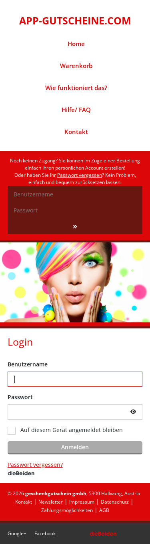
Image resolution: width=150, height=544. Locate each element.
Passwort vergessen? (35, 464)
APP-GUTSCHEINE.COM (75, 20)
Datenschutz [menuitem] (115, 501)
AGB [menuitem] (104, 510)
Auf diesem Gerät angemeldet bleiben (71, 430)
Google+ (17, 533)
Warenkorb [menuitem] (76, 66)
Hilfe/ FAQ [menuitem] (76, 110)
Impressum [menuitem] (81, 501)
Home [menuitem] (76, 44)
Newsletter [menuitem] (50, 501)
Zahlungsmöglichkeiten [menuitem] (67, 510)
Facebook (45, 533)
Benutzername (28, 364)
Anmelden (75, 447)
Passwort (20, 397)
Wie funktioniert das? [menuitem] (76, 88)
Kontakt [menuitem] (76, 132)
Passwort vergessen (79, 175)
